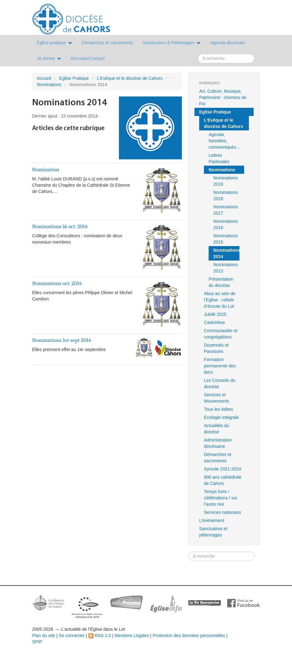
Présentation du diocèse (221, 282)
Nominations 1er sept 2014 (61, 340)
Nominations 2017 (225, 210)
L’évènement (211, 520)
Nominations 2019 (225, 181)
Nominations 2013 (225, 267)
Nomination (45, 169)
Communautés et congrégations (221, 333)
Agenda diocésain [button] (227, 42)
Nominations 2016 (225, 224)
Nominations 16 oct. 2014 (59, 226)
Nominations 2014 (226, 253)
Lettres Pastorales (219, 158)
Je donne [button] (49, 58)
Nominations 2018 (225, 195)
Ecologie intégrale (221, 417)
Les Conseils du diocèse (219, 383)
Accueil (44, 78)
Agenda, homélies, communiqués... (224, 141)
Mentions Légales (132, 635)
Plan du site (43, 635)
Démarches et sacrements (217, 457)
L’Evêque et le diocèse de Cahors (130, 78)
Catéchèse (214, 322)
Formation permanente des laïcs (220, 366)
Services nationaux (222, 512)
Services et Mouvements (216, 398)
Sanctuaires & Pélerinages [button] (172, 42)
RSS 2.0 (99, 635)
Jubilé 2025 (215, 314)
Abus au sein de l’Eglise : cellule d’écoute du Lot (219, 300)
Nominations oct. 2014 (57, 283)
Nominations (49, 84)
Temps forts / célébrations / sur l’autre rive (221, 498)
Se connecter (72, 635)
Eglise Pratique (74, 78)
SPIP (37, 641)
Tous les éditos (218, 409)
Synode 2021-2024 (222, 468)
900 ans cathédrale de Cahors (222, 480)
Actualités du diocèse (216, 428)
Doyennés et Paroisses (216, 348)
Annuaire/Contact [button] (88, 58)
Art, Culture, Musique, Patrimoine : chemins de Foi (222, 97)
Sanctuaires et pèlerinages (213, 531)
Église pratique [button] (54, 42)
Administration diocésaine (218, 443)
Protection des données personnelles (189, 635)
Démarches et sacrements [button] (107, 42)
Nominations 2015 (225, 239)
